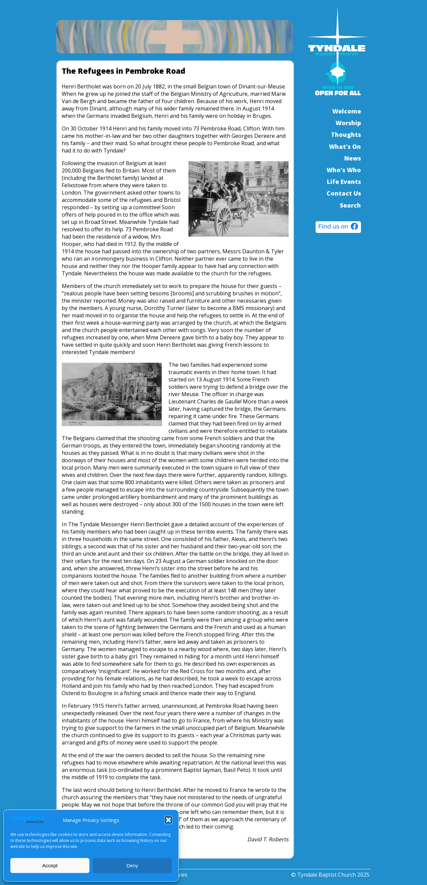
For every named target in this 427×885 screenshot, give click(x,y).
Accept (50, 865)
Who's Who (344, 170)
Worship (348, 123)
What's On (345, 146)
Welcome (346, 111)
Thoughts (346, 134)
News (352, 158)
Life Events (344, 182)
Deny (132, 865)
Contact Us (344, 193)
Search (350, 205)
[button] (168, 820)
